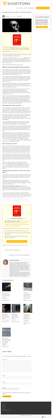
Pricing (21, 8)
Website (4, 387)
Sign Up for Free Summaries (43, 8)
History (23, 245)
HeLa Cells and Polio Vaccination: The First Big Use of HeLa (6, 294)
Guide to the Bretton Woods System (12, 249)
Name (4, 375)
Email (3, 381)
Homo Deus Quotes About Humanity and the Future (6, 316)
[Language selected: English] (45, 417)
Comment (4, 359)
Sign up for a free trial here (15, 51)
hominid (10, 147)
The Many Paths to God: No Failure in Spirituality (19, 254)
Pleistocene (4, 164)
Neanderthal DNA (6, 140)
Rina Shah (5, 298)
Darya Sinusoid (13, 16)
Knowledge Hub (31, 8)
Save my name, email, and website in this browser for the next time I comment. (16, 393)
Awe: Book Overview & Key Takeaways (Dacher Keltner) (27, 316)
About (25, 8)
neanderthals (20, 57)
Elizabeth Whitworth (26, 320)
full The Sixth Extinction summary (22, 228)
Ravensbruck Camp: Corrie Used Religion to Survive (15, 316)
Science (26, 245)
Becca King (27, 298)
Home (17, 8)
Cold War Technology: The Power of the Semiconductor (27, 294)
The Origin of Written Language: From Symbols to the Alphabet (6, 340)
